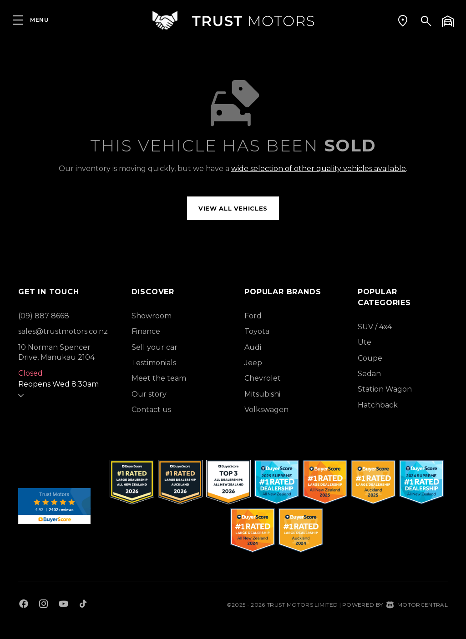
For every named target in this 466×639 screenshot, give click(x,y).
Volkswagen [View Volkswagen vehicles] (266, 409)
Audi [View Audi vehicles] (252, 347)
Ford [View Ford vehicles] (253, 316)
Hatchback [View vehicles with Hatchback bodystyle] (378, 405)
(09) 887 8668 (43, 316)
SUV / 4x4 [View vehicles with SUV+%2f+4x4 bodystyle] (375, 326)
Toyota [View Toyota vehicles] (256, 331)
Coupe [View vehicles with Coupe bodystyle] (370, 358)
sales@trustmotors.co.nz (63, 331)
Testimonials (154, 362)
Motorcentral (417, 604)
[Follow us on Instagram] (43, 605)
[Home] (233, 20)
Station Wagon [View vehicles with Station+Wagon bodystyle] (385, 389)
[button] (402, 20)
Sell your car (154, 347)
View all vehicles (233, 208)
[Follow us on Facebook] (23, 605)
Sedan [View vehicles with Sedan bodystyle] (369, 373)
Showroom (152, 316)
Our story (149, 394)
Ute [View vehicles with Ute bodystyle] (364, 342)
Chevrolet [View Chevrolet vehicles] (262, 378)
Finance (146, 331)
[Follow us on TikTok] (83, 605)
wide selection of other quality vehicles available (318, 168)
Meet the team (159, 378)
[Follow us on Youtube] (63, 605)
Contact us (151, 409)
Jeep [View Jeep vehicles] (253, 362)
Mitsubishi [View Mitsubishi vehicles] (262, 394)
